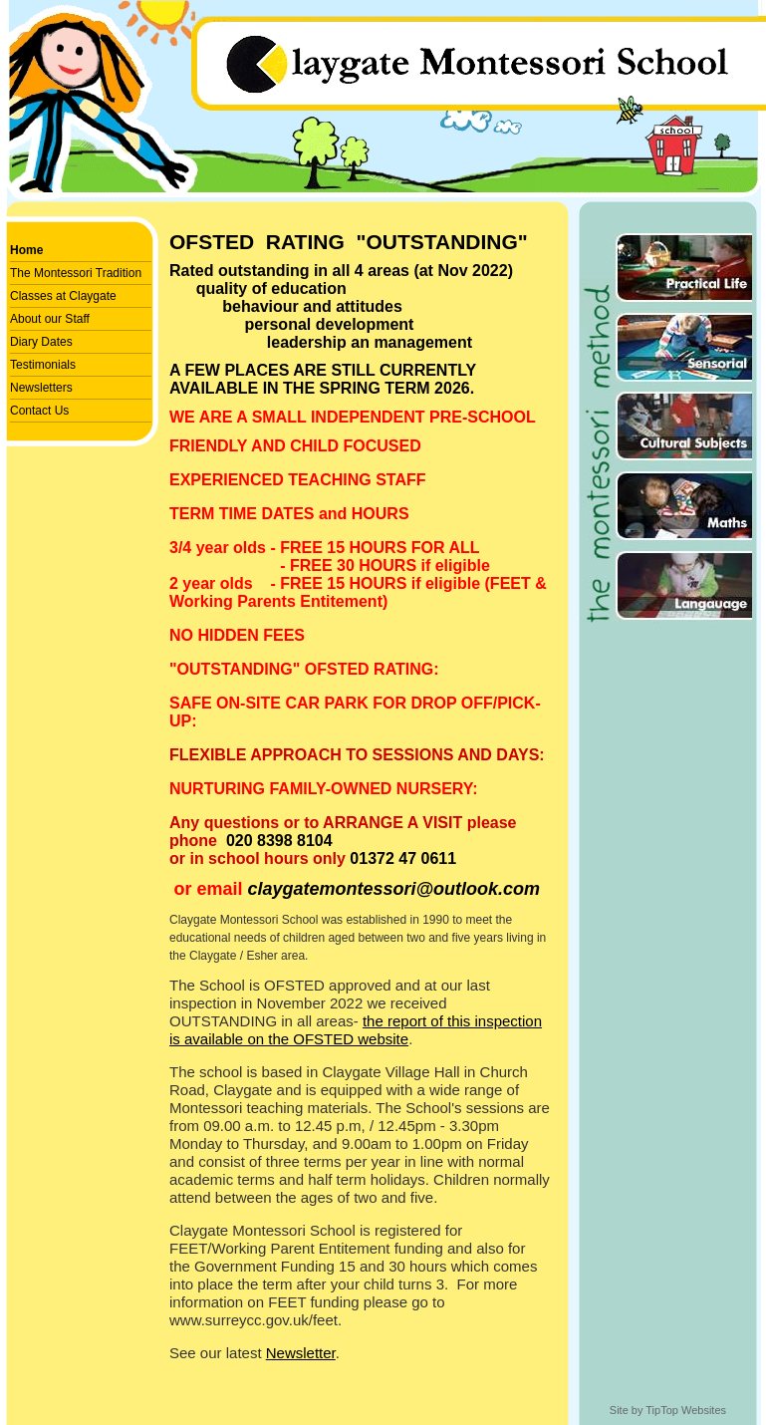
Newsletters (41, 388)
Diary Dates (41, 342)
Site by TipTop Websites (668, 1410)
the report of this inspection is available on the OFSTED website (355, 1029)
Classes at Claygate (63, 296)
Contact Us (39, 411)
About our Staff (50, 319)
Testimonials (43, 365)
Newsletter (301, 1352)
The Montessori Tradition (75, 273)
